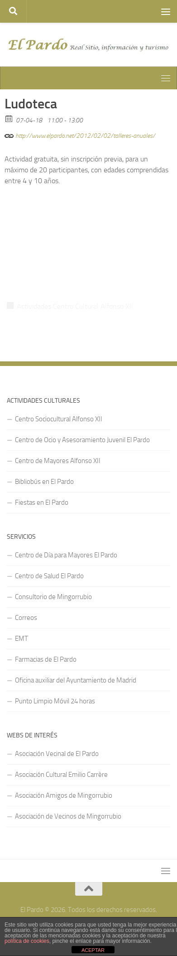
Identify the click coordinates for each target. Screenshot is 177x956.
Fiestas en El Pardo (41, 502)
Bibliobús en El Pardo (44, 482)
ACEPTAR (93, 950)
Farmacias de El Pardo (46, 659)
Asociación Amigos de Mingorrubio (63, 795)
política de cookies (27, 941)
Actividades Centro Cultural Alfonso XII (75, 306)
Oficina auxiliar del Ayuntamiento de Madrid (75, 680)
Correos (26, 618)
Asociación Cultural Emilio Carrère (61, 775)
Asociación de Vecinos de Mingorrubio (68, 816)
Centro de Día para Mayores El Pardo (66, 555)
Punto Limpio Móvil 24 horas (55, 701)
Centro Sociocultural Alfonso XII (58, 419)
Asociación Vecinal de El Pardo (57, 754)
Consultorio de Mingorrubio (53, 597)
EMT (21, 638)
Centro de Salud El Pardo (49, 576)
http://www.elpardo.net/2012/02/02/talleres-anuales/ (80, 134)
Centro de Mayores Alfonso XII (57, 461)
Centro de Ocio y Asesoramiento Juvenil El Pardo (82, 440)
